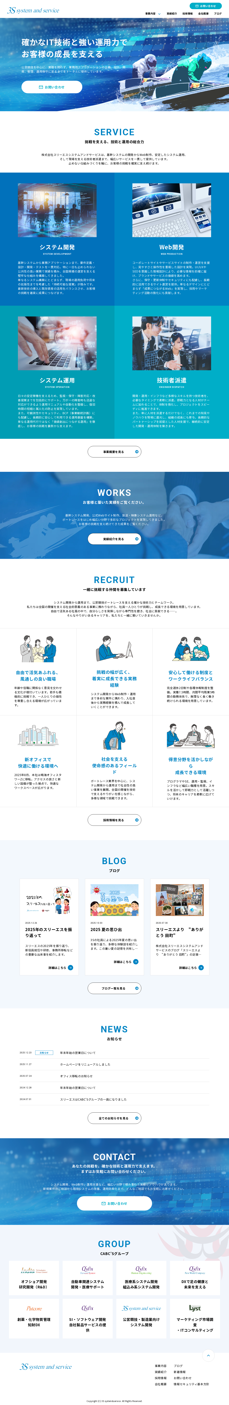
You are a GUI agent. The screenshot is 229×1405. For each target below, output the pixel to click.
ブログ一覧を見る (113, 988)
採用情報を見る (113, 820)
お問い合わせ (208, 6)
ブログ (218, 13)
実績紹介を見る (113, 539)
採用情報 (187, 13)
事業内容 (150, 13)
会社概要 (203, 13)
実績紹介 (172, 13)
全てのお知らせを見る (113, 1118)
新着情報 (180, 1372)
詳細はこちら (57, 967)
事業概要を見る (113, 452)
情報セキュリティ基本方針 (191, 1384)
